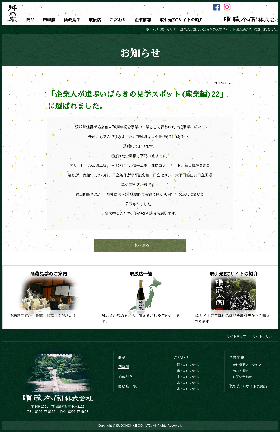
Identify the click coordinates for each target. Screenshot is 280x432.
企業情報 (142, 20)
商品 (30, 20)
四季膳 (49, 20)
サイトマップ (236, 336)
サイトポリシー (264, 336)
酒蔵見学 (72, 20)
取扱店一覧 (127, 386)
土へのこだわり (188, 377)
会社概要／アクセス (247, 365)
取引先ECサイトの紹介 (181, 20)
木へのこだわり (188, 389)
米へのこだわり (188, 371)
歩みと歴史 (241, 371)
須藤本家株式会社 (58, 398)
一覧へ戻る (140, 245)
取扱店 (95, 20)
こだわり (117, 20)
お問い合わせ (242, 377)
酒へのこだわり (188, 365)
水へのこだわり (188, 383)
